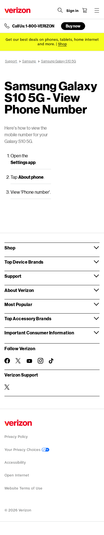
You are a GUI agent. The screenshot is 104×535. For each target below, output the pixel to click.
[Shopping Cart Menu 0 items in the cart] (84, 10)
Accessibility (15, 462)
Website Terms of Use (23, 488)
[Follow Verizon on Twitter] (18, 361)
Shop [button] (9, 247)
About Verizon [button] (19, 290)
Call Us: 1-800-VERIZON (33, 26)
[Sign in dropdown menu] (72, 11)
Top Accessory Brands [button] (27, 318)
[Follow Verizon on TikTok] (51, 361)
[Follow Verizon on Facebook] (7, 361)
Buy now (73, 26)
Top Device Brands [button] (24, 261)
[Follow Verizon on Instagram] (40, 361)
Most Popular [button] (18, 304)
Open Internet (16, 475)
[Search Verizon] (60, 10)
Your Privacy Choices (26, 450)
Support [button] (13, 276)
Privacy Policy (16, 437)
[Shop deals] (62, 44)
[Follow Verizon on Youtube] (29, 361)
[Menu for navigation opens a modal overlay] (97, 10)
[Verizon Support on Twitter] (7, 387)
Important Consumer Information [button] (39, 332)
